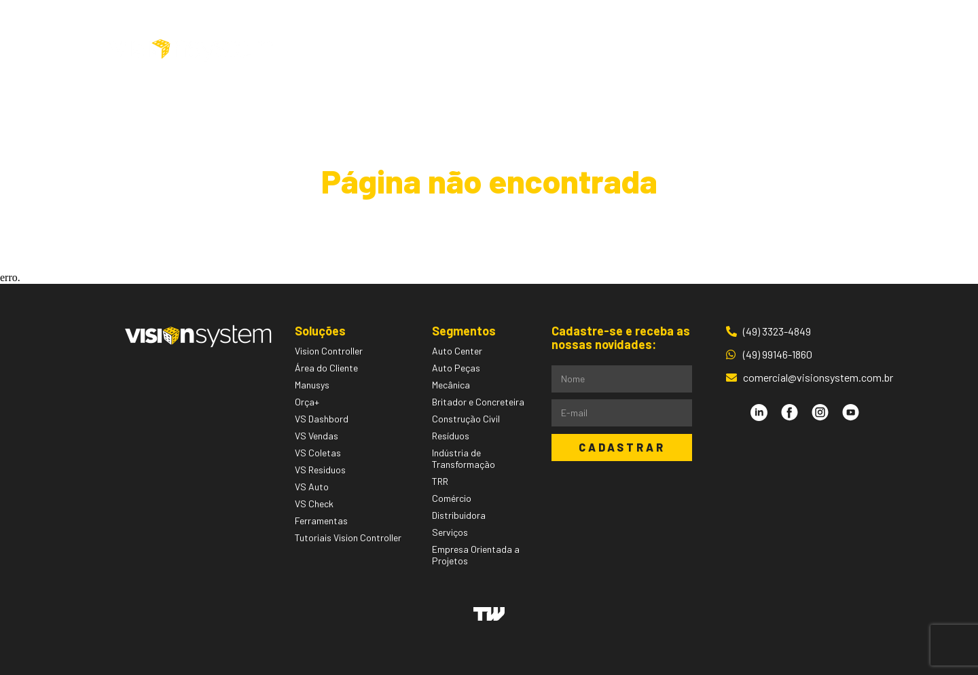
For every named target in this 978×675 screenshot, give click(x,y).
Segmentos (497, 49)
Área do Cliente (787, 49)
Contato (691, 49)
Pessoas (577, 49)
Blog (634, 49)
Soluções (406, 49)
